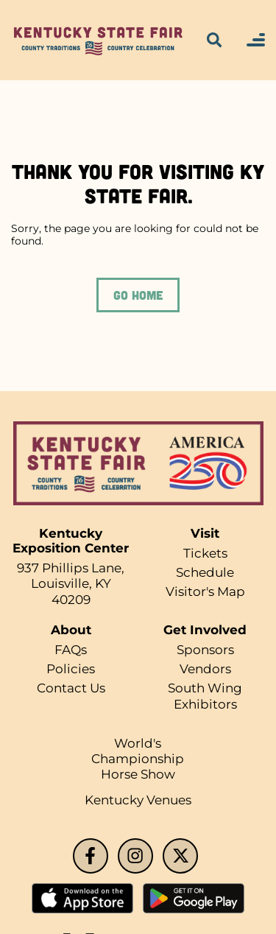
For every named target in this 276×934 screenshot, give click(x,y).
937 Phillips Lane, (70, 568)
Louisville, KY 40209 (71, 591)
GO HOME (138, 294)
